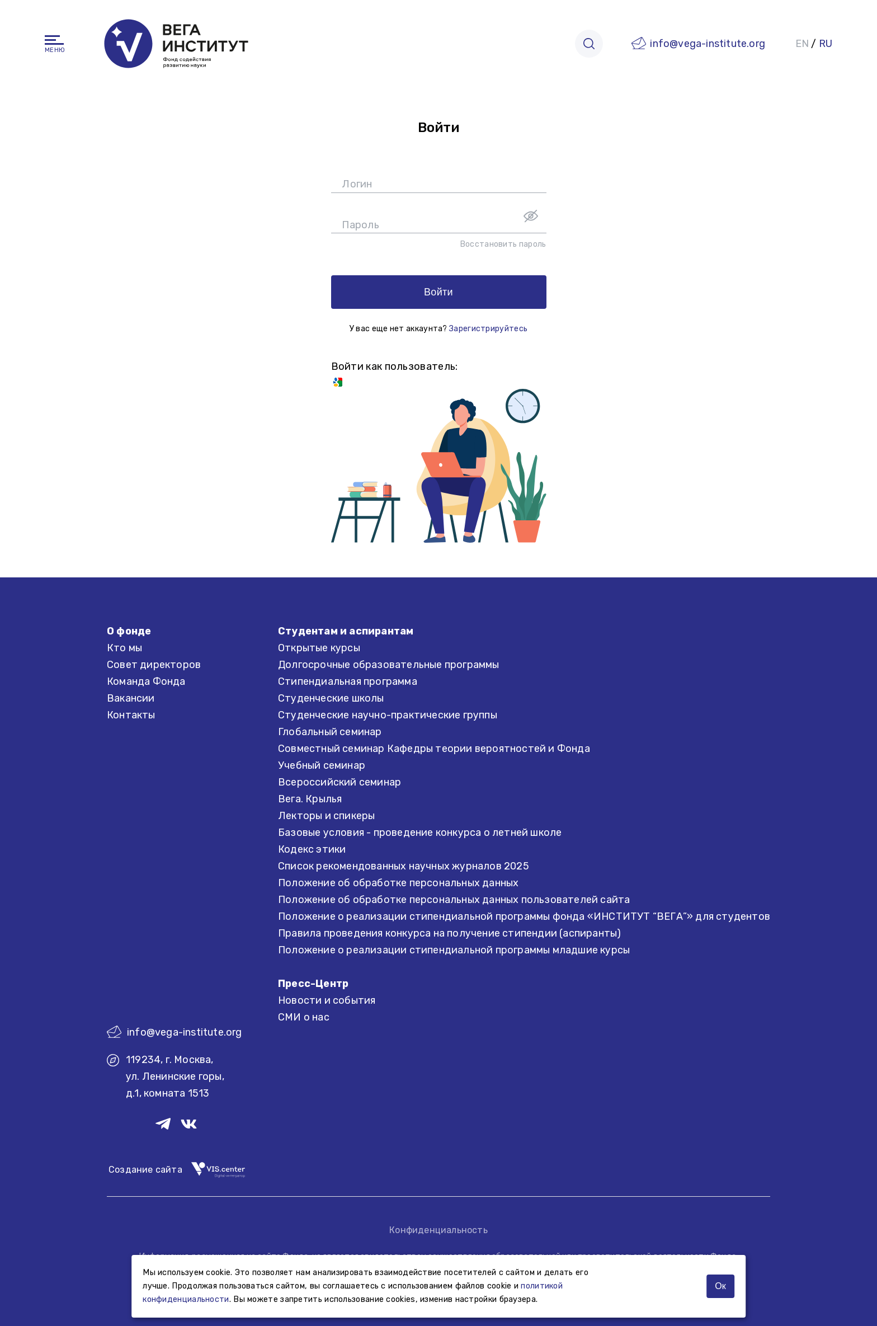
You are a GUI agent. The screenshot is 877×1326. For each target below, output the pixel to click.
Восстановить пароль (503, 244)
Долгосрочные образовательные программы (388, 665)
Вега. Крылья (310, 799)
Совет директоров (154, 665)
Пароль (360, 225)
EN (802, 43)
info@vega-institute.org (707, 43)
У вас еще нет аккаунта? (438, 328)
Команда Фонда (146, 681)
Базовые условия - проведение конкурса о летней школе (420, 832)
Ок (720, 1286)
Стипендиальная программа (347, 681)
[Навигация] (54, 40)
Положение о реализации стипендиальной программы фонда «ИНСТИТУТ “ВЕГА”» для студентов (524, 916)
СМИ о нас (303, 1017)
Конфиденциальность (438, 1230)
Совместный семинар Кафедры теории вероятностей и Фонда (434, 748)
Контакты (131, 715)
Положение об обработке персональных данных (398, 883)
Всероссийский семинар (339, 782)
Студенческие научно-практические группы (387, 715)
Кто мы (124, 648)
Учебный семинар (321, 765)
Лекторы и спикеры (326, 816)
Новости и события (326, 1000)
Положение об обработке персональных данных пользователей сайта (454, 900)
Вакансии (131, 698)
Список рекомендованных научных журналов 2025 (403, 866)
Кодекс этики (312, 849)
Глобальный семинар (330, 732)
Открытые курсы (319, 648)
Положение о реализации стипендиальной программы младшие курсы (454, 950)
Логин (357, 184)
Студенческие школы (331, 698)
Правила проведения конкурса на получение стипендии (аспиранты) (449, 933)
